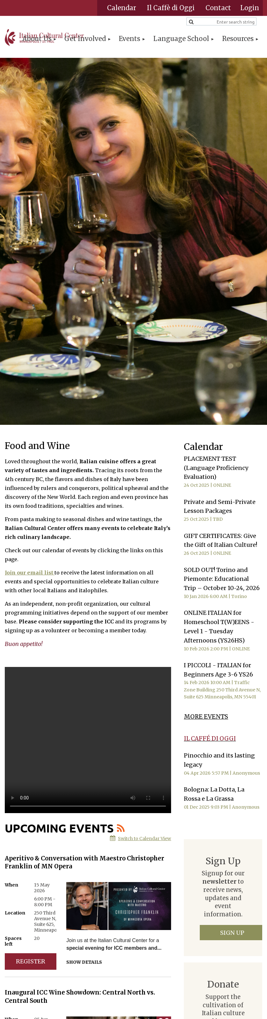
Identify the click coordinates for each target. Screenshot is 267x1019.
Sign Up (232, 932)
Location (15, 913)
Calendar (121, 8)
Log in (249, 8)
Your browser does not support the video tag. (88, 740)
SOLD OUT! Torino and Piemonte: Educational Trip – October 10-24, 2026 (222, 579)
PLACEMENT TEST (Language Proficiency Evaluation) (216, 468)
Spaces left (13, 941)
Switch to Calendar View (144, 838)
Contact (218, 8)
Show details (84, 962)
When (11, 885)
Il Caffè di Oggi (171, 8)
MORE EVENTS (206, 716)
